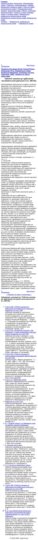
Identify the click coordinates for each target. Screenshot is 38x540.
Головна (4, 22)
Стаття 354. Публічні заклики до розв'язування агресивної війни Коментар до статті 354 (20, 356)
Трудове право (12, 14)
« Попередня (5, 65)
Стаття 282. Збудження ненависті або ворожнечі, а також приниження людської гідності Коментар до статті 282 (20, 332)
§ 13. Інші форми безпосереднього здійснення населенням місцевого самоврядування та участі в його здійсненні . (18, 513)
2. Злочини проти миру (13, 445)
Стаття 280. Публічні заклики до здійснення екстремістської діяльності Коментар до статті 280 (19, 308)
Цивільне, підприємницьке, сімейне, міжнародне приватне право (17, 6)
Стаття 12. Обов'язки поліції (15, 380)
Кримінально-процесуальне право (13, 18)
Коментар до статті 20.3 (14, 401)
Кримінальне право (26, 23)
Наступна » (31, 65)
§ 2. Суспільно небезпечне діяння (17, 465)
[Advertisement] (19, 43)
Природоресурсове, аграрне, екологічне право (17, 10)
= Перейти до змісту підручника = (19, 294)
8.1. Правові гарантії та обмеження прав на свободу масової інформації (20, 424)
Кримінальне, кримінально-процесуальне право (15, 15)
